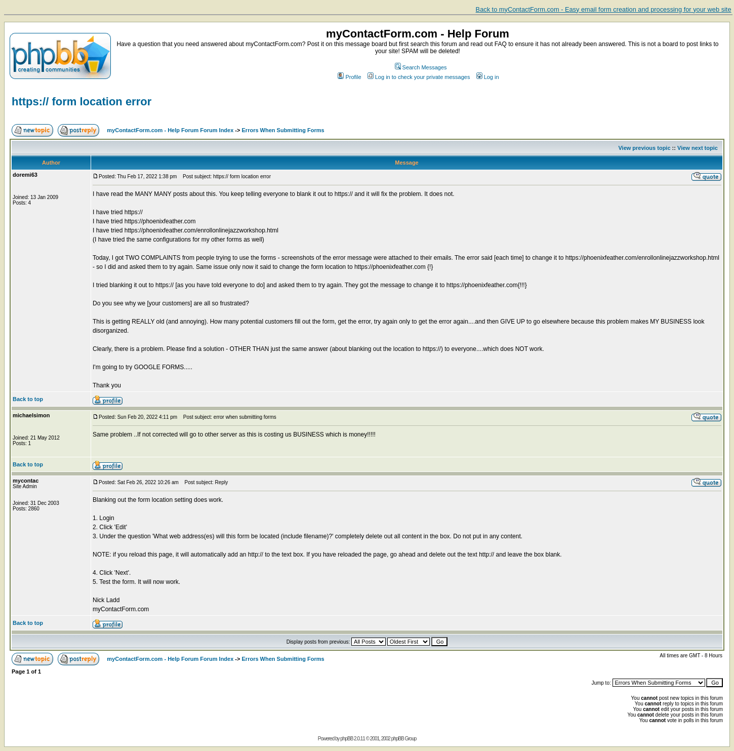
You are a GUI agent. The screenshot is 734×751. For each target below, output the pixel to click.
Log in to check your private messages (419, 77)
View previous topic (644, 148)
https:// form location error (81, 101)
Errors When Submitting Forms (283, 130)
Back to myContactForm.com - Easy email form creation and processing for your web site (603, 9)
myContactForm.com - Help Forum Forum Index (170, 130)
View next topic (697, 148)
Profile (349, 77)
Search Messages (421, 67)
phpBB (346, 738)
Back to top (28, 399)
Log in (487, 77)
